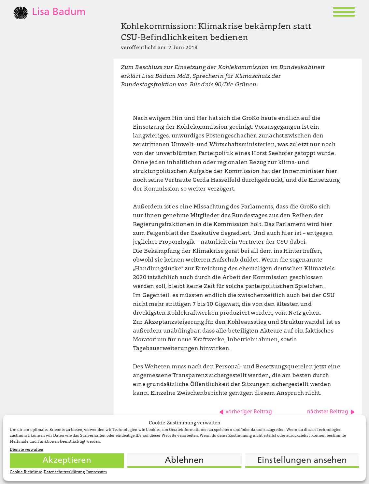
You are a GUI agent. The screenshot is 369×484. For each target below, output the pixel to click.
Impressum (96, 472)
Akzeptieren (66, 460)
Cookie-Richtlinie (26, 472)
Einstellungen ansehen (302, 460)
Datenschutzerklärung (64, 472)
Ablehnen (184, 460)
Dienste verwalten (26, 450)
